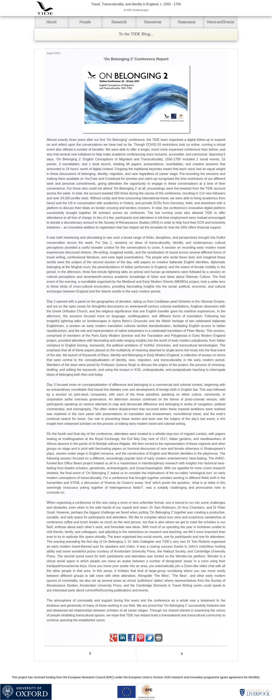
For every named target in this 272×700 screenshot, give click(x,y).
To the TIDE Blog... (136, 33)
